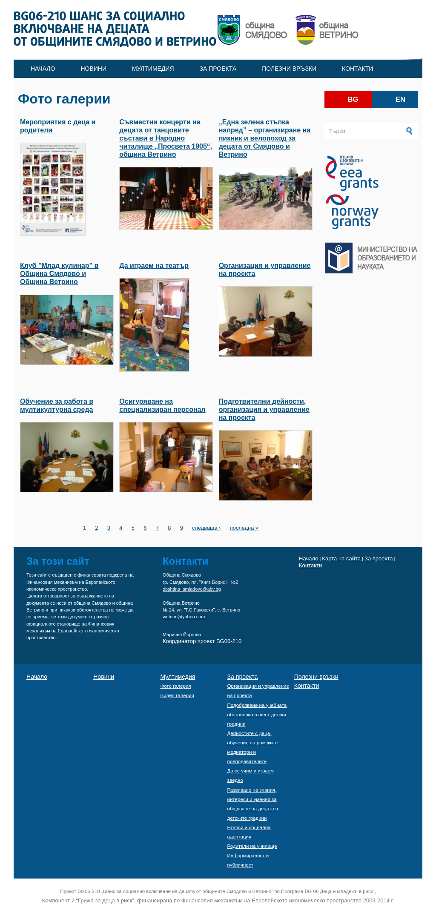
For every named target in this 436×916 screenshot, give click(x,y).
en (400, 99)
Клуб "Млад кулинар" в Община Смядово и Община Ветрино (59, 273)
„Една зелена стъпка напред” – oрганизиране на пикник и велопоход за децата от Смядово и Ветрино (264, 138)
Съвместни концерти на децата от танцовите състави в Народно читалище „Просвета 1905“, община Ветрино (165, 138)
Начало (43, 68)
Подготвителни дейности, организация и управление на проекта (264, 409)
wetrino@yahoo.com (184, 616)
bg (353, 99)
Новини (93, 68)
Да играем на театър (154, 265)
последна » (244, 528)
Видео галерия (177, 695)
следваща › (206, 528)
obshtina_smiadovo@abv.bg (192, 589)
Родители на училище (252, 846)
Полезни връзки (289, 68)
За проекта (218, 68)
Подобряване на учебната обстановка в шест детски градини (257, 714)
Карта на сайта (341, 558)
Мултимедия (153, 68)
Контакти (357, 68)
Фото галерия (175, 686)
